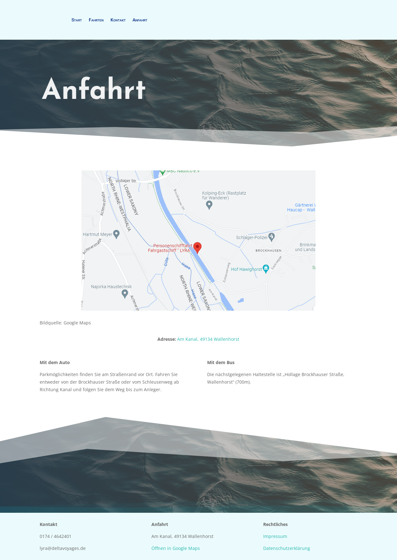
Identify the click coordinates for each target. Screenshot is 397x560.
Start (76, 19)
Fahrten (96, 19)
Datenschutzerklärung (286, 548)
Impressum (275, 536)
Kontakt (118, 19)
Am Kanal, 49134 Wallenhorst (208, 339)
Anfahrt (140, 19)
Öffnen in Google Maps (175, 548)
